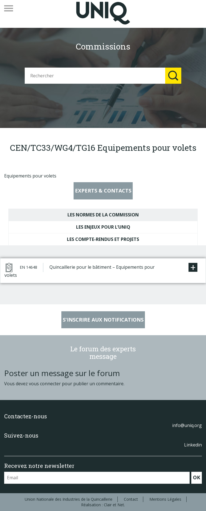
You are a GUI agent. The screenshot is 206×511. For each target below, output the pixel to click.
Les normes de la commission (103, 215)
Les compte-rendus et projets (103, 239)
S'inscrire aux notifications (103, 319)
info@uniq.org (187, 425)
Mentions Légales (165, 499)
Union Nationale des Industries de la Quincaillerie (68, 499)
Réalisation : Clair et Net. (103, 504)
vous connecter (45, 384)
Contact (131, 499)
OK (196, 477)
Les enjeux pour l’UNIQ (103, 227)
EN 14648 (28, 267)
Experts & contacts (103, 190)
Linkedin (193, 445)
